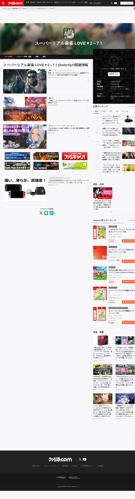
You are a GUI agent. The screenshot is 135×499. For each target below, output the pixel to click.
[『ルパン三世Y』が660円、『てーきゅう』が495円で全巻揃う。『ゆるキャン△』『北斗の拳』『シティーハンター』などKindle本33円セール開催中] (128, 144)
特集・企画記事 (96, 3)
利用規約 (65, 474)
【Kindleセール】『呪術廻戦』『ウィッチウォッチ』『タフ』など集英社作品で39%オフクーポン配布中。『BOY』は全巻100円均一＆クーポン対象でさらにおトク (125, 357)
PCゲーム (50, 3)
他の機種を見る (119, 88)
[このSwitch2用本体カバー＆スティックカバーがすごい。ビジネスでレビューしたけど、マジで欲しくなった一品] (25, 190)
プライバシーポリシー (53, 474)
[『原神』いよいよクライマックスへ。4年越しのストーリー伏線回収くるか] (25, 111)
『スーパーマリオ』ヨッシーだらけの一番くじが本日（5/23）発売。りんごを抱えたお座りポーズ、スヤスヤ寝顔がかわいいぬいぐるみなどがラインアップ (111, 170)
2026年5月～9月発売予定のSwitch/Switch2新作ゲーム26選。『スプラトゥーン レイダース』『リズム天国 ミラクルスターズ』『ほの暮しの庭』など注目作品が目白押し (102, 388)
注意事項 (73, 474)
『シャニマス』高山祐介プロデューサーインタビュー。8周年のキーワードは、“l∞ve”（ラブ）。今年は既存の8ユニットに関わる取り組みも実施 (111, 121)
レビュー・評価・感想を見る (113, 70)
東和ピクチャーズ (53, 79)
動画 (87, 3)
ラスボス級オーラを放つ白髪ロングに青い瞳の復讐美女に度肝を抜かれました (68, 131)
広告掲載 (96, 474)
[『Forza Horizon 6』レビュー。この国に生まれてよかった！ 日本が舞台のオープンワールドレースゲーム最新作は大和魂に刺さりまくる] (125, 374)
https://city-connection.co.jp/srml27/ (120, 99)
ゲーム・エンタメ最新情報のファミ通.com (14, 8)
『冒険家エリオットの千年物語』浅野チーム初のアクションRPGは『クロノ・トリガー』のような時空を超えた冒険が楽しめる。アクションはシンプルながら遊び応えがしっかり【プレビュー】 (125, 419)
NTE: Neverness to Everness (105, 199)
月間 (117, 113)
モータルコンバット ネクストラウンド (62, 72)
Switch (39, 3)
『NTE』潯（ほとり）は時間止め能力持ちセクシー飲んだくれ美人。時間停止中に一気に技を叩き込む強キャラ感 (102, 207)
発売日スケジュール (62, 3)
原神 (52, 100)
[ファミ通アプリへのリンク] (61, 486)
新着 (27, 3)
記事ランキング (100, 108)
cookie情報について (85, 474)
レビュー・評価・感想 (24, 57)
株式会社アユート (53, 189)
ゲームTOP (8, 57)
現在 (96, 113)
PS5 (44, 3)
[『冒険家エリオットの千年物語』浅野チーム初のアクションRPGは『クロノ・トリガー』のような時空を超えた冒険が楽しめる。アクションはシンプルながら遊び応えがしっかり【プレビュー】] (125, 405)
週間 (110, 113)
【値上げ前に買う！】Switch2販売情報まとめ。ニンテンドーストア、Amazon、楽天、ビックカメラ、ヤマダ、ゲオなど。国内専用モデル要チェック (102, 357)
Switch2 (33, 3)
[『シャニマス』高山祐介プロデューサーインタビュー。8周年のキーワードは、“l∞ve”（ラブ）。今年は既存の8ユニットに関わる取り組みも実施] (128, 120)
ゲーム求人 (74, 3)
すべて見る (131, 108)
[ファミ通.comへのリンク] (15, 3)
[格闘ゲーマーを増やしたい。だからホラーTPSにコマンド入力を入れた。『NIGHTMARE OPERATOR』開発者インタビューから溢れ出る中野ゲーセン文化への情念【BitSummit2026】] (128, 132)
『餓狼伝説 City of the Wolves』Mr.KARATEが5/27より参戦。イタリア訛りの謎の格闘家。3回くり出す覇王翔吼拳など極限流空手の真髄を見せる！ (111, 158)
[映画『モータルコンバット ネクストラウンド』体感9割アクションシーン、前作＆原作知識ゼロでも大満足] (25, 83)
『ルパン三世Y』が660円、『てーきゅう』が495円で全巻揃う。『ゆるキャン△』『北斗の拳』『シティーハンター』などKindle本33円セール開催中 (111, 146)
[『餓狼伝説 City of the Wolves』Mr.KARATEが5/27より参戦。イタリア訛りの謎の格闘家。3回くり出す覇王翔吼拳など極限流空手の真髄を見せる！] (128, 157)
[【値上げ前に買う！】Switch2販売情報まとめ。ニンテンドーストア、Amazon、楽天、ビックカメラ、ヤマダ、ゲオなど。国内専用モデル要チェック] (102, 343)
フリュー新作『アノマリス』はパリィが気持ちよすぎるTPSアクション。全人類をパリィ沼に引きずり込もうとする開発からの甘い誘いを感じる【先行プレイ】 (102, 419)
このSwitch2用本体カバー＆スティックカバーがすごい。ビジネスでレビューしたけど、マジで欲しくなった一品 (68, 184)
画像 (36, 57)
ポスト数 (125, 113)
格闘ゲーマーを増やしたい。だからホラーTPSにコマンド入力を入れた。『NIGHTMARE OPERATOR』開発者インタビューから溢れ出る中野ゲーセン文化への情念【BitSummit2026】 (111, 133)
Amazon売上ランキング (104, 223)
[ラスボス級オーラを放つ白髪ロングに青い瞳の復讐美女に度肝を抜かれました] (25, 138)
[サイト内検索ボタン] (126, 3)
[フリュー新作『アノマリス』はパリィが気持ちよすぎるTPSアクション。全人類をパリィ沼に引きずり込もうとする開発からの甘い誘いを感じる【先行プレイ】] (102, 405)
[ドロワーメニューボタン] (3, 3)
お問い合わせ (39, 474)
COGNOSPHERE (53, 107)
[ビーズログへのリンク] (74, 486)
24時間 (103, 113)
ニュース (82, 3)
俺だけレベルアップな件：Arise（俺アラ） (63, 127)
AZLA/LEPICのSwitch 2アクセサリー (61, 179)
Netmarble (51, 135)
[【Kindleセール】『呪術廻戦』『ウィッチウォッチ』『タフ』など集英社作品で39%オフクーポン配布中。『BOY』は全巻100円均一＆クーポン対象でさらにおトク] (125, 343)
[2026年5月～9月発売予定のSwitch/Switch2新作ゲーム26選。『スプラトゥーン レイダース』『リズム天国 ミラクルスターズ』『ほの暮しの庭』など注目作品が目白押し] (102, 374)
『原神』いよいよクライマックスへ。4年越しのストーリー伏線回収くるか (69, 104)
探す (117, 76)
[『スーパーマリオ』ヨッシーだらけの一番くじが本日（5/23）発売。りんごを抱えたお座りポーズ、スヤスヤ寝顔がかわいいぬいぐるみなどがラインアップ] (128, 169)
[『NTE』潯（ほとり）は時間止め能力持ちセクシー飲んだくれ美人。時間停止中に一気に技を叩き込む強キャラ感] (102, 194)
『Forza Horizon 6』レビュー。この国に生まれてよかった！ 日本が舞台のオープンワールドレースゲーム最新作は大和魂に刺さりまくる (125, 387)
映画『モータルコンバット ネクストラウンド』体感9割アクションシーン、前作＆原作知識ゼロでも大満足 (68, 76)
